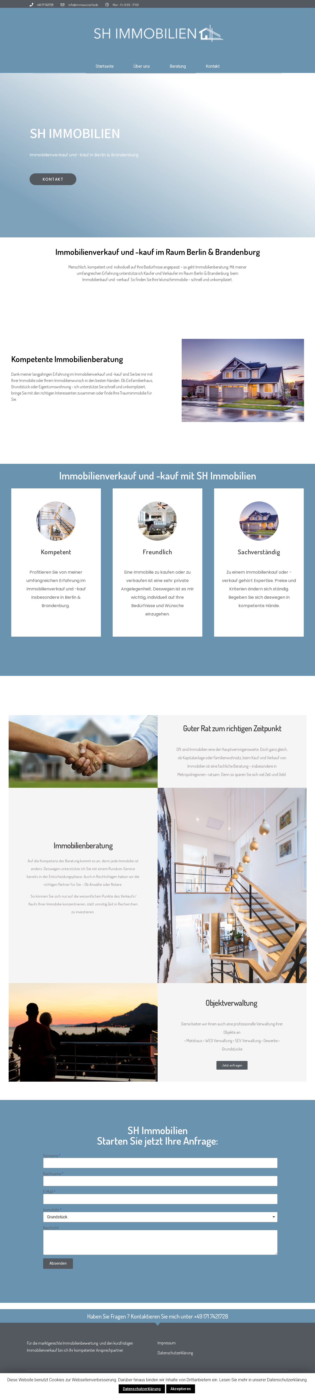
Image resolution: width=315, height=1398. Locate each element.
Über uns (142, 66)
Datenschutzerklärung (175, 1352)
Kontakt (213, 66)
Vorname (50, 1156)
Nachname (52, 1174)
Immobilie (51, 1210)
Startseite (105, 66)
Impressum (167, 1342)
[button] (53, 179)
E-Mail (48, 1192)
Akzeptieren (180, 1389)
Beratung (178, 66)
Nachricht (51, 1228)
